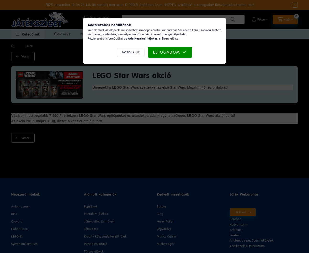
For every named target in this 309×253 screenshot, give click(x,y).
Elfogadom (166, 52)
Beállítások (128, 52)
